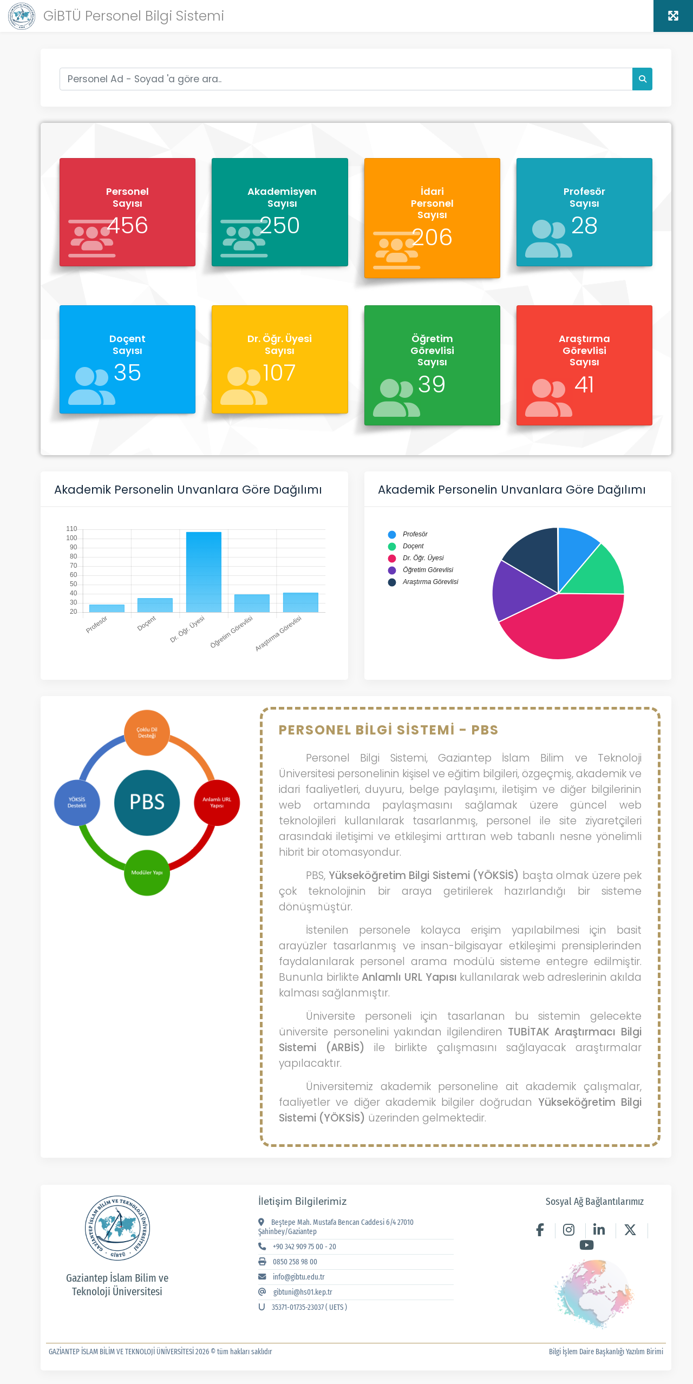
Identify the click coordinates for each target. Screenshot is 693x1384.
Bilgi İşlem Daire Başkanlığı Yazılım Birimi (606, 1351)
